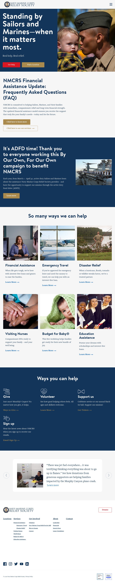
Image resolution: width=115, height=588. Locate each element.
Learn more (11, 196)
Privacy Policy (29, 576)
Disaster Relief (21, 528)
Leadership (56, 522)
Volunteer (32, 522)
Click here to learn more (17, 122)
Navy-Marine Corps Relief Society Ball (40, 525)
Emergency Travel (22, 525)
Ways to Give (10, 410)
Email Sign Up (11, 440)
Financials (56, 525)
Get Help (11, 65)
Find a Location (33, 65)
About (55, 519)
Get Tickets (85, 410)
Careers (31, 531)
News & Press (57, 528)
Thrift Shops (17, 534)
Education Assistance (20, 539)
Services (17, 519)
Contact (69, 519)
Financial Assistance (19, 522)
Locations (7, 519)
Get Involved (34, 519)
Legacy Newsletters (58, 531)
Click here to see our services (20, 128)
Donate (105, 510)
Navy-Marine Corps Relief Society (19, 4)
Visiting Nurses (18, 531)
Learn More (47, 410)
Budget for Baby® (19, 536)
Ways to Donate (33, 528)
